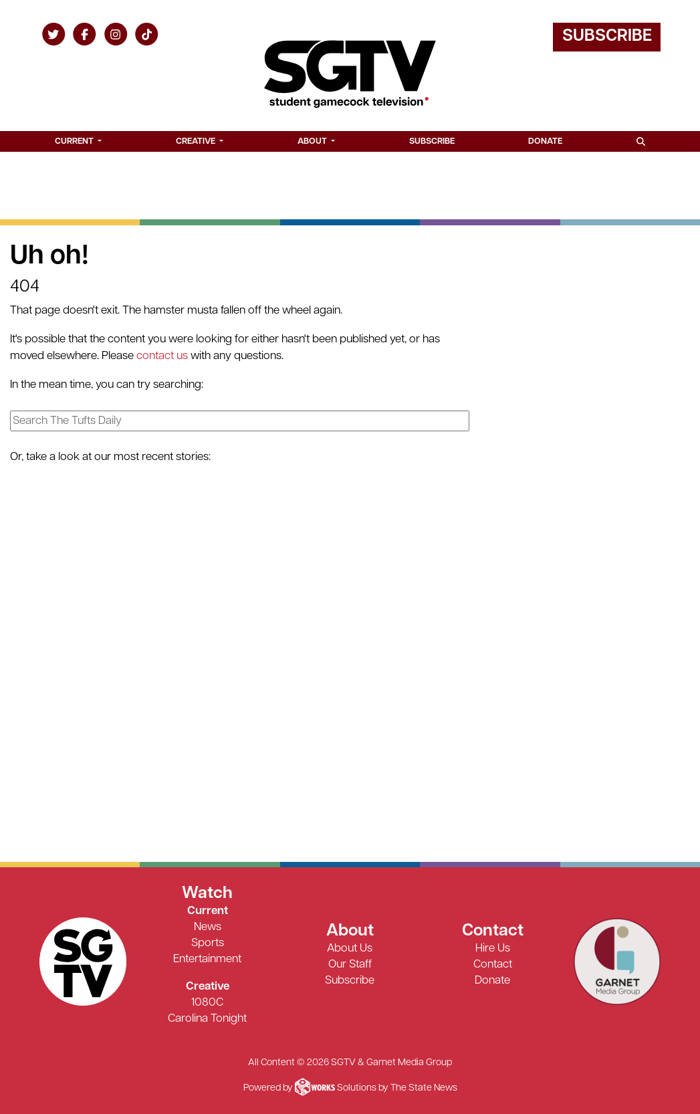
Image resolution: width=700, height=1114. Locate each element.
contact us (162, 356)
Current (207, 911)
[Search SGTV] (640, 141)
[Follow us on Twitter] (53, 33)
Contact (492, 964)
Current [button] (75, 141)
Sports (207, 943)
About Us (349, 948)
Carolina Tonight (207, 1018)
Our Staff (350, 964)
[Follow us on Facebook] (84, 33)
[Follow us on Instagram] (116, 33)
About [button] (313, 141)
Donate (545, 141)
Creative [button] (196, 141)
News (207, 927)
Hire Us (492, 948)
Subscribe (607, 36)
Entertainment (207, 959)
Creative (207, 986)
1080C (207, 1002)
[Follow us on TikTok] (146, 33)
